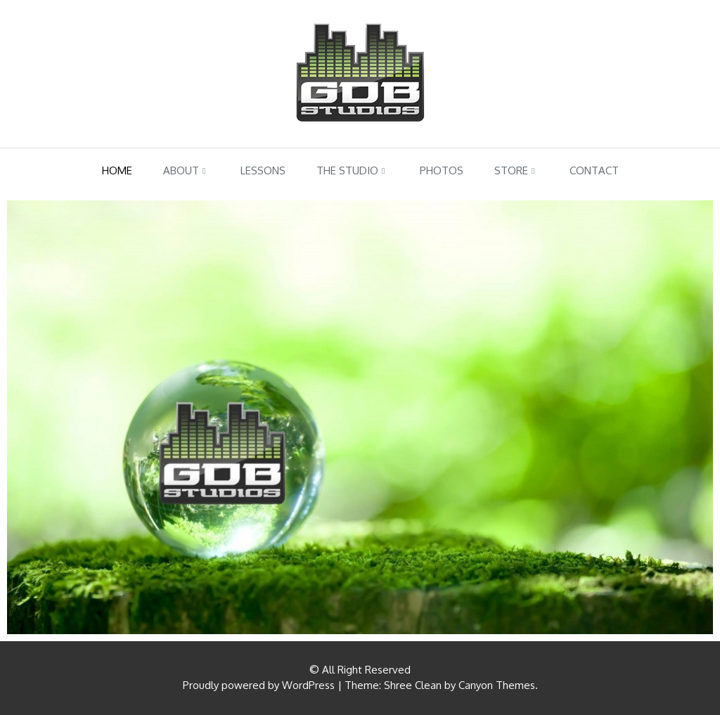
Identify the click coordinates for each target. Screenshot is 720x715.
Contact (594, 170)
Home (117, 170)
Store (511, 170)
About (181, 170)
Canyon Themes (496, 685)
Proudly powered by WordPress (259, 685)
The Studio (347, 170)
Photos (441, 170)
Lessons (262, 170)
